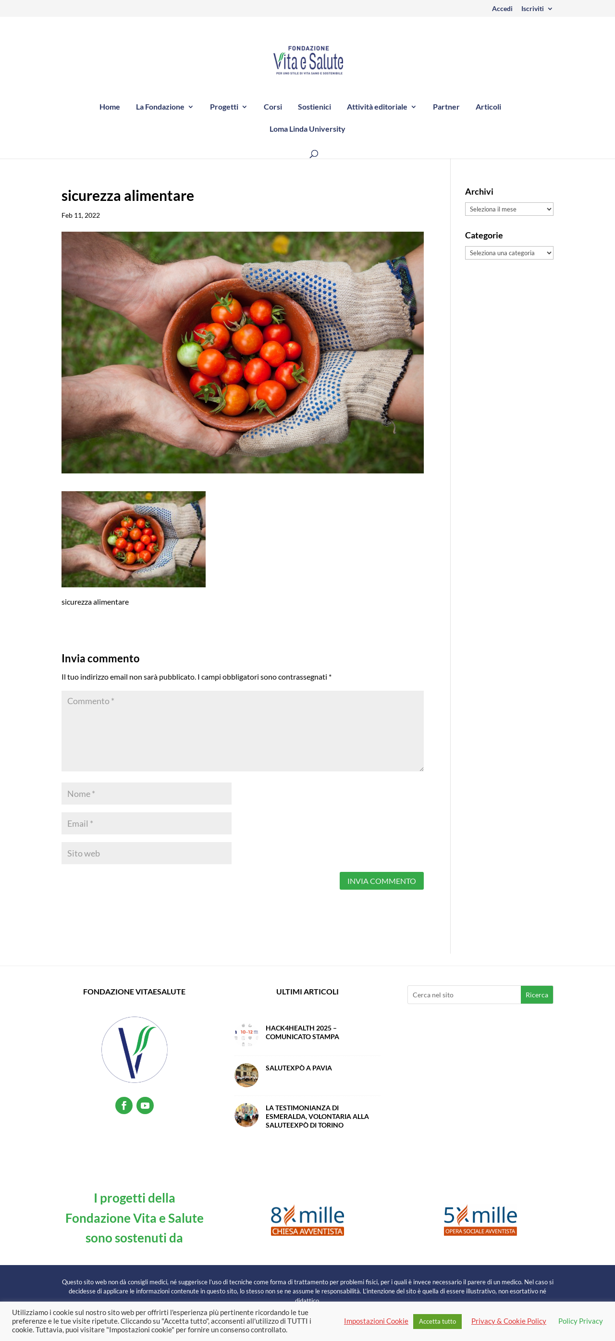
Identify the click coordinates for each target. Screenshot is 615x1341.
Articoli (488, 107)
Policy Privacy (580, 1321)
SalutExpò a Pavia (299, 1068)
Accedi (502, 8)
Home (109, 107)
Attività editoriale (377, 107)
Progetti (224, 107)
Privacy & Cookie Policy (508, 1321)
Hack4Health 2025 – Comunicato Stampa (302, 1032)
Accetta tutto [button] (437, 1321)
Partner (446, 107)
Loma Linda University (307, 129)
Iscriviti (532, 8)
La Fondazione (160, 107)
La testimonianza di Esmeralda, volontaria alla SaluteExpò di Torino (317, 1116)
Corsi (273, 107)
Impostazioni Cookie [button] (376, 1321)
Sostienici (314, 107)
